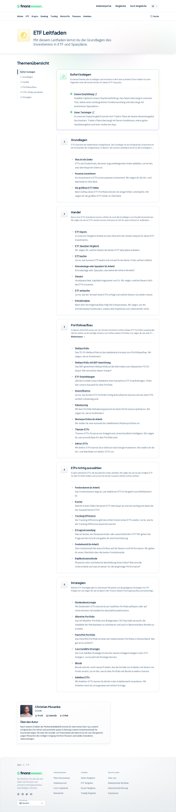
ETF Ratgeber (87, 783)
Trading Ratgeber (88, 793)
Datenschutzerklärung (118, 788)
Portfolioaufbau (82, 325)
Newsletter (59, 793)
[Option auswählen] (155, 6)
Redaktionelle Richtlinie (118, 783)
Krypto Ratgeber (88, 788)
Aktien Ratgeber (88, 778)
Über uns (112, 778)
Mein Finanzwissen (62, 778)
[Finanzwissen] (29, 6)
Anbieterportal (103, 6)
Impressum (113, 793)
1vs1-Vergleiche (138, 6)
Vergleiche (120, 6)
